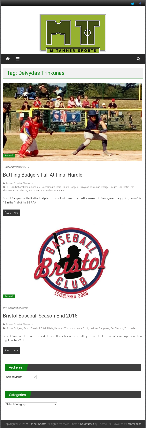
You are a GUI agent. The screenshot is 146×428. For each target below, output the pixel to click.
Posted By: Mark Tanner (18, 183)
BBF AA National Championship (23, 187)
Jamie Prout (82, 328)
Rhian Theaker (20, 190)
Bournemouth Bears (51, 187)
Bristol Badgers (71, 187)
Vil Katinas (59, 190)
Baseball (8, 155)
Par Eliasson (117, 328)
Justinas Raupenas (99, 328)
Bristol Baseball (32, 328)
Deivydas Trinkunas (90, 187)
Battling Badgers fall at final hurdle (42, 175)
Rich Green (34, 190)
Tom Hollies (47, 190)
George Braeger (108, 187)
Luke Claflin (123, 187)
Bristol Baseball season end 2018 (40, 316)
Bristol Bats (47, 328)
